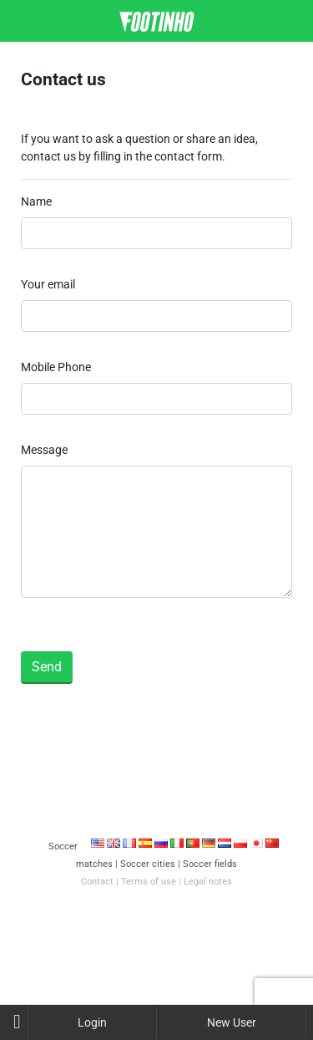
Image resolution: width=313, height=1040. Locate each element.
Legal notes (208, 881)
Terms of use (148, 881)
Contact (97, 881)
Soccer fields (210, 864)
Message (44, 449)
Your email (48, 284)
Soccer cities (147, 864)
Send (47, 667)
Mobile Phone (56, 367)
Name (36, 201)
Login (92, 1022)
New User (231, 1022)
